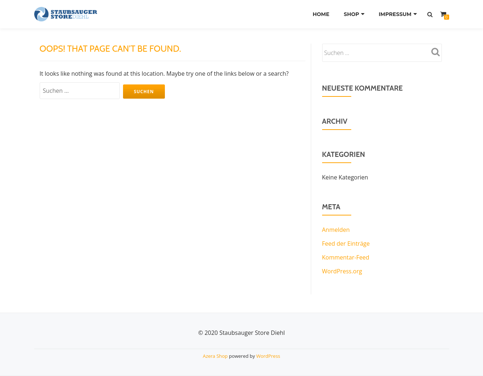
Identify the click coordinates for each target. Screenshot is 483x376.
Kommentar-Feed (345, 257)
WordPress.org (342, 271)
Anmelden (336, 230)
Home (321, 14)
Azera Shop (215, 356)
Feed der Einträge (346, 244)
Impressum (395, 14)
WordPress (268, 356)
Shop (351, 14)
